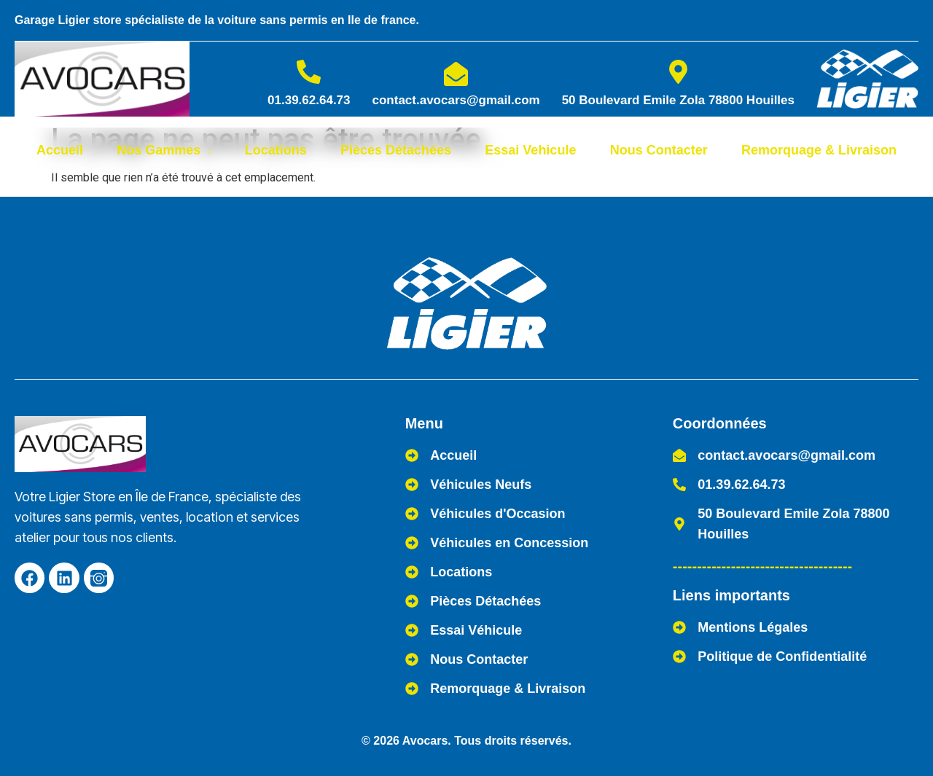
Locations (276, 150)
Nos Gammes (164, 150)
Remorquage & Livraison (819, 150)
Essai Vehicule (530, 150)
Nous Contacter (659, 150)
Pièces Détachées (395, 150)
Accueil (59, 150)
